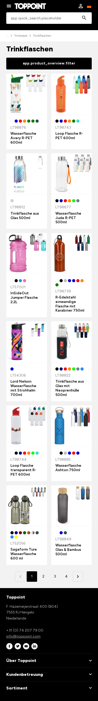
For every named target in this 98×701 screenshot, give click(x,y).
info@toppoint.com (23, 636)
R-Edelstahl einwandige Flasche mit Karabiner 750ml (69, 304)
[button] (78, 576)
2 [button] (43, 576)
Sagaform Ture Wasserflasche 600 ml (23, 554)
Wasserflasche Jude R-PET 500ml (68, 218)
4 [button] (66, 576)
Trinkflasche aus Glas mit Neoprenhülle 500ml (69, 388)
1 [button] (32, 576)
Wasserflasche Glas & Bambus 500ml (68, 549)
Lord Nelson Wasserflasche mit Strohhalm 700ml (23, 388)
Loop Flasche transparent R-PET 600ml (23, 470)
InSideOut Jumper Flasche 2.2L (24, 297)
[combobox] (49, 18)
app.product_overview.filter (49, 63)
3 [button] (55, 576)
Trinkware (20, 35)
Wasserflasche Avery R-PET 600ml (23, 138)
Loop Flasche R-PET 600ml (69, 135)
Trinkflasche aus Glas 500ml (24, 215)
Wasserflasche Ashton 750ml (68, 467)
